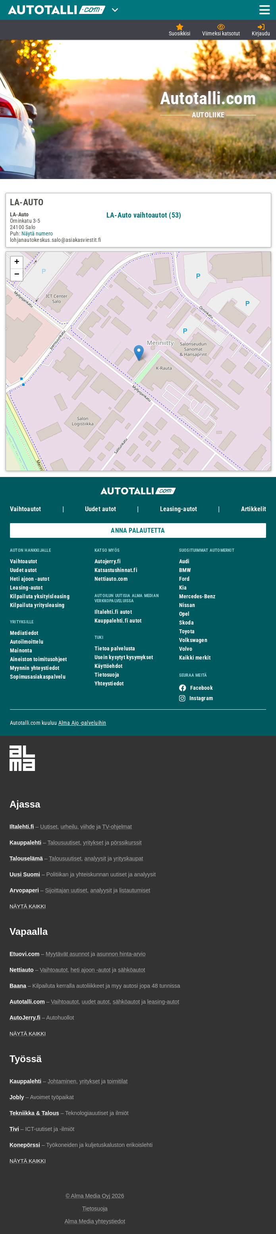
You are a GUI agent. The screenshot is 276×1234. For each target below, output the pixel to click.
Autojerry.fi (108, 561)
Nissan (187, 605)
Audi (184, 561)
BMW (185, 570)
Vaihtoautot (25, 509)
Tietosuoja (107, 674)
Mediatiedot (24, 633)
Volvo (185, 649)
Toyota (187, 631)
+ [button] (16, 263)
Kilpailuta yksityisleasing (39, 596)
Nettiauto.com (111, 579)
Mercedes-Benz (197, 596)
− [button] (16, 275)
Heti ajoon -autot (29, 579)
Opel (184, 614)
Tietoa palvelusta (115, 648)
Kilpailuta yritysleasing (37, 605)
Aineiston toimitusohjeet (38, 659)
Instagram (201, 698)
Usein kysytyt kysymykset (124, 657)
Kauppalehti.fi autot (118, 620)
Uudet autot (100, 509)
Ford (184, 579)
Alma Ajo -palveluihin (82, 723)
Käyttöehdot (108, 666)
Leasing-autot (178, 509)
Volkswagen (193, 640)
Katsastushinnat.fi (116, 570)
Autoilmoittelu (26, 641)
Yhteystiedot (109, 683)
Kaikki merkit (195, 657)
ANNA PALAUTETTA (138, 530)
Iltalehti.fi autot (113, 612)
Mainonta (21, 650)
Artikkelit (253, 509)
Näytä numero (37, 233)
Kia (183, 587)
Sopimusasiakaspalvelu (38, 676)
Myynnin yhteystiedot (35, 668)
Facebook (201, 688)
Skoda (186, 622)
